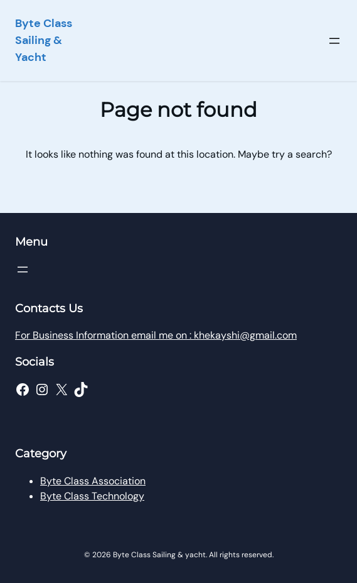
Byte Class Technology (92, 496)
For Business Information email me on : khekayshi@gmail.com (156, 335)
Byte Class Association (93, 481)
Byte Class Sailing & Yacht (43, 40)
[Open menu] (334, 40)
